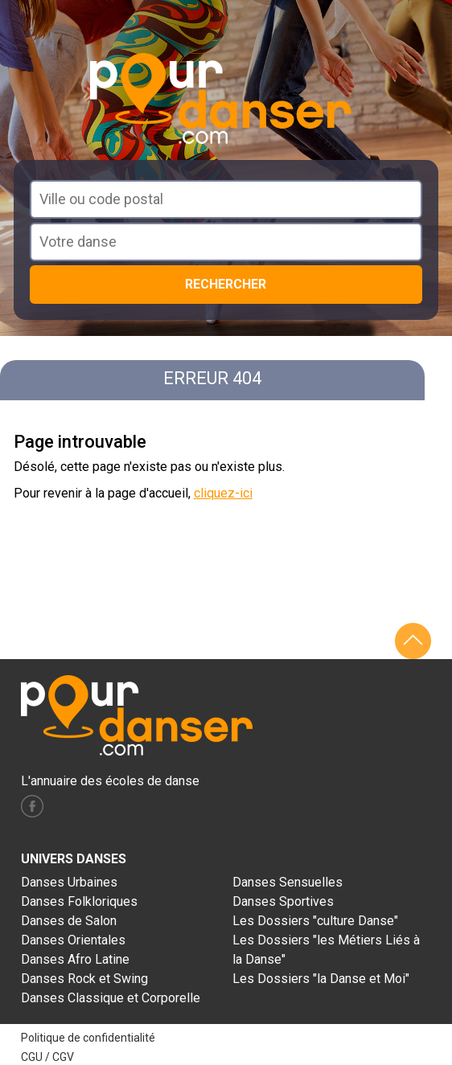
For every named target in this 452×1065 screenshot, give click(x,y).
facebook (32, 806)
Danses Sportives (283, 901)
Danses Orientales (73, 940)
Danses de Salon (69, 920)
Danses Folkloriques (79, 901)
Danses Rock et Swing (84, 978)
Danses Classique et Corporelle (110, 998)
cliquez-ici (223, 493)
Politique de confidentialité (88, 1037)
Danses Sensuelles (287, 882)
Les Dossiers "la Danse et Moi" (320, 978)
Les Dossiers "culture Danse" (315, 920)
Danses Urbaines (69, 882)
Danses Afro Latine (75, 959)
